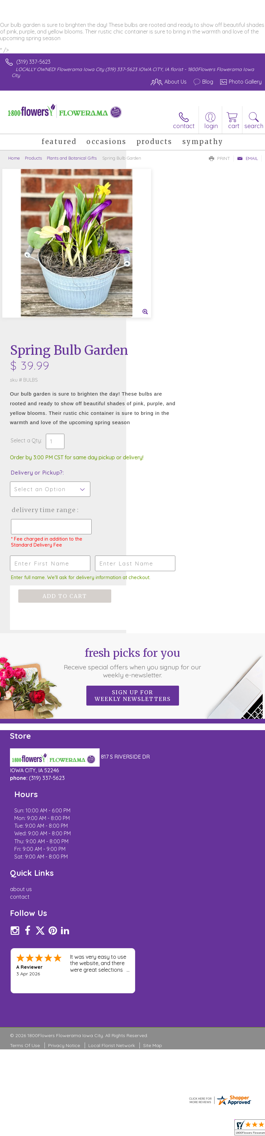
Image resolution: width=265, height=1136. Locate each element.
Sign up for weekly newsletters (133, 571)
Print (219, 158)
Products (33, 158)
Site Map (152, 843)
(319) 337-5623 (33, 61)
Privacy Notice (64, 843)
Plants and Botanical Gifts (72, 158)
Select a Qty (152, 284)
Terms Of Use (25, 843)
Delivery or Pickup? (163, 323)
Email (247, 158)
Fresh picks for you (132, 538)
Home (14, 158)
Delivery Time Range (158, 367)
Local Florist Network (111, 843)
